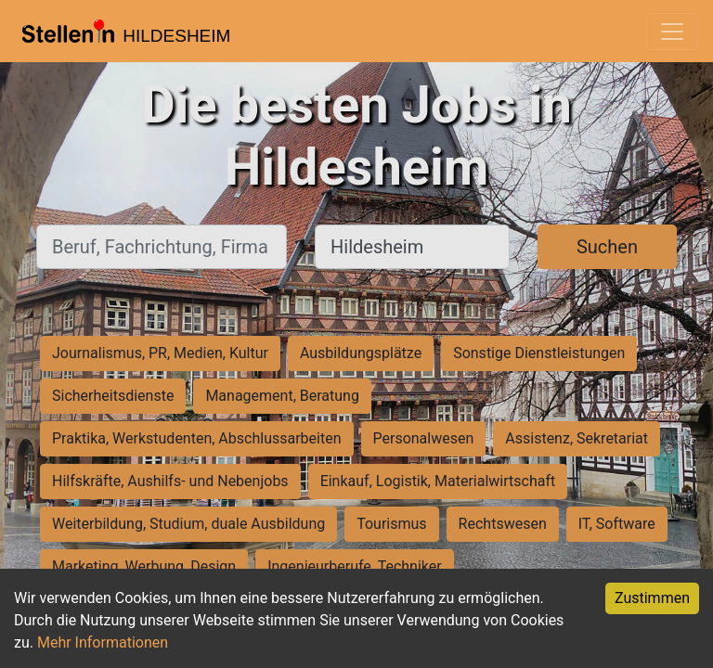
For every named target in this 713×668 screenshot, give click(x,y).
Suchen (607, 247)
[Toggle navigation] (672, 31)
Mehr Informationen (102, 642)
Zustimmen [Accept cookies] (652, 598)
